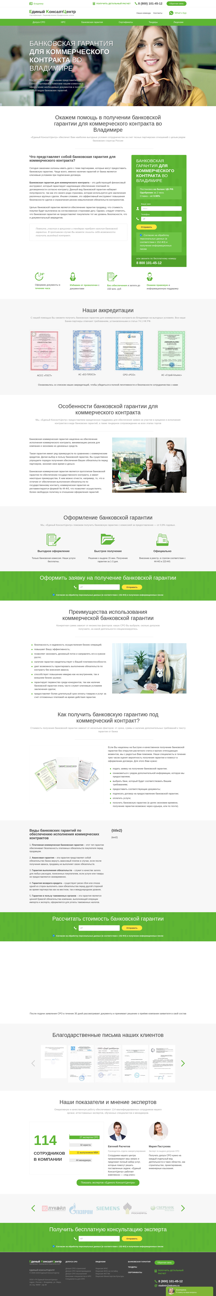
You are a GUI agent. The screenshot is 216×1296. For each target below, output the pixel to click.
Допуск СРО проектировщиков (78, 1271)
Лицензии (178, 22)
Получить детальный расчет (113, 3)
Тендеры (153, 22)
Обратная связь (176, 3)
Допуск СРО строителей (76, 1268)
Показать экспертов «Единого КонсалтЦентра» (108, 1182)
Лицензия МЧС (101, 1268)
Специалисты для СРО (75, 1279)
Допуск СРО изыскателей (76, 1274)
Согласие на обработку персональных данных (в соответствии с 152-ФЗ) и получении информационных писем (109, 595)
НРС (63, 22)
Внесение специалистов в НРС (78, 1276)
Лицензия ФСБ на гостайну (106, 1271)
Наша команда (144, 13)
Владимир (38, 3)
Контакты (157, 13)
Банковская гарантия (92, 22)
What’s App (181, 13)
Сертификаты (126, 22)
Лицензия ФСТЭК (102, 1274)
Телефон (145, 214)
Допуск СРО (39, 22)
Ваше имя (146, 204)
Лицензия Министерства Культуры (109, 1276)
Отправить (146, 227)
